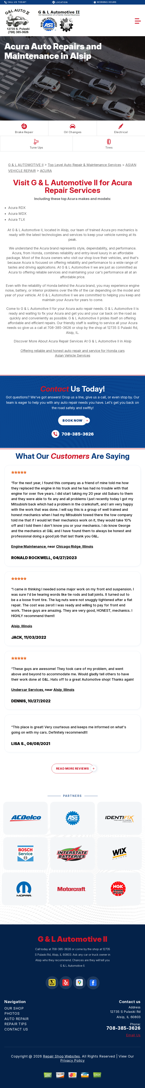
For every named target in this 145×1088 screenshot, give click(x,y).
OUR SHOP (14, 1008)
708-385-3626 (59, 328)
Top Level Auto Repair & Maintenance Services (84, 165)
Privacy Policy (72, 1060)
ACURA (46, 171)
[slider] (18, 472)
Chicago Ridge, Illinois (74, 546)
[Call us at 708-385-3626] (73, 434)
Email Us (133, 1035)
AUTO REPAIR (16, 1019)
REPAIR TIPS (15, 1024)
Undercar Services (27, 690)
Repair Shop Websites (61, 1056)
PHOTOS (12, 1013)
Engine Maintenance (28, 546)
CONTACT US (16, 1029)
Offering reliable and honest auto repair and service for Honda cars (73, 351)
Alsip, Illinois (21, 626)
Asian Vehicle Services (72, 355)
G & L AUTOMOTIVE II (26, 165)
